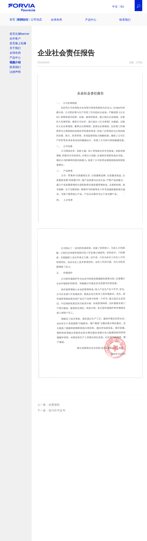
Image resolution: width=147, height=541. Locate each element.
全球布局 (56, 19)
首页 (12, 19)
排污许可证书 (57, 410)
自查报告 (54, 404)
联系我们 (124, 19)
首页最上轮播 (18, 43)
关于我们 (22, 19)
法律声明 (15, 71)
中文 (115, 6)
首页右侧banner (19, 33)
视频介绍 (15, 62)
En (122, 6)
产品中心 (90, 19)
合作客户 (15, 38)
